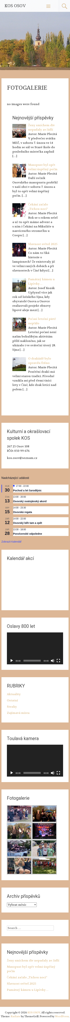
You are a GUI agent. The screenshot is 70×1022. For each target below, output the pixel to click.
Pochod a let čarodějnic (27, 490)
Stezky (12, 707)
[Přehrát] (11, 661)
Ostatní (12, 700)
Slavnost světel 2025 (21, 983)
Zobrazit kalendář (11, 541)
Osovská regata (22, 512)
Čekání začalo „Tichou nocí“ (27, 977)
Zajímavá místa (18, 713)
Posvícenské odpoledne (27, 533)
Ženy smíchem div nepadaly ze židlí (33, 960)
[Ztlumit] (52, 661)
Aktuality (14, 694)
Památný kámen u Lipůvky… (28, 990)
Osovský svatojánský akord (30, 501)
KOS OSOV (15, 6)
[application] (35, 648)
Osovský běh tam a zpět (27, 522)
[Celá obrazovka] (58, 661)
